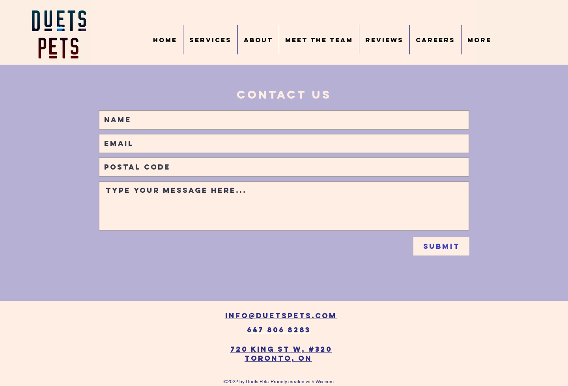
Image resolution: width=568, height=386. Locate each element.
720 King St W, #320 (281, 349)
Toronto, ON (278, 358)
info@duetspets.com (281, 315)
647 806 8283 (278, 329)
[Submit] (441, 246)
